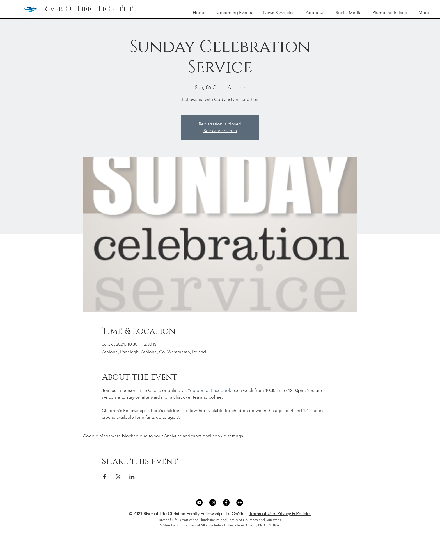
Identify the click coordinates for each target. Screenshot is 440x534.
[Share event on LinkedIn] (132, 476)
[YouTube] (199, 502)
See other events (220, 130)
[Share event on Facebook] (104, 476)
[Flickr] (239, 502)
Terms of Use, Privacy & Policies (280, 513)
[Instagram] (212, 502)
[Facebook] (226, 502)
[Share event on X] (118, 476)
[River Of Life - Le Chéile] (88, 9)
